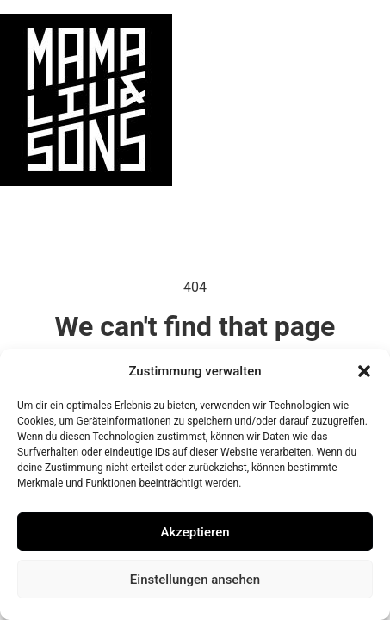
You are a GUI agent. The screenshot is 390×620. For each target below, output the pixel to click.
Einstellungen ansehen (195, 579)
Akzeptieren (194, 532)
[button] (364, 371)
